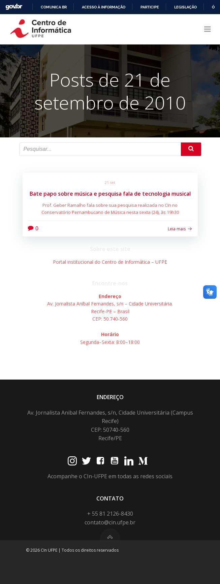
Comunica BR (54, 7)
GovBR (13, 7)
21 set (110, 182)
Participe (149, 7)
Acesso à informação (103, 7)
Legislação (185, 7)
